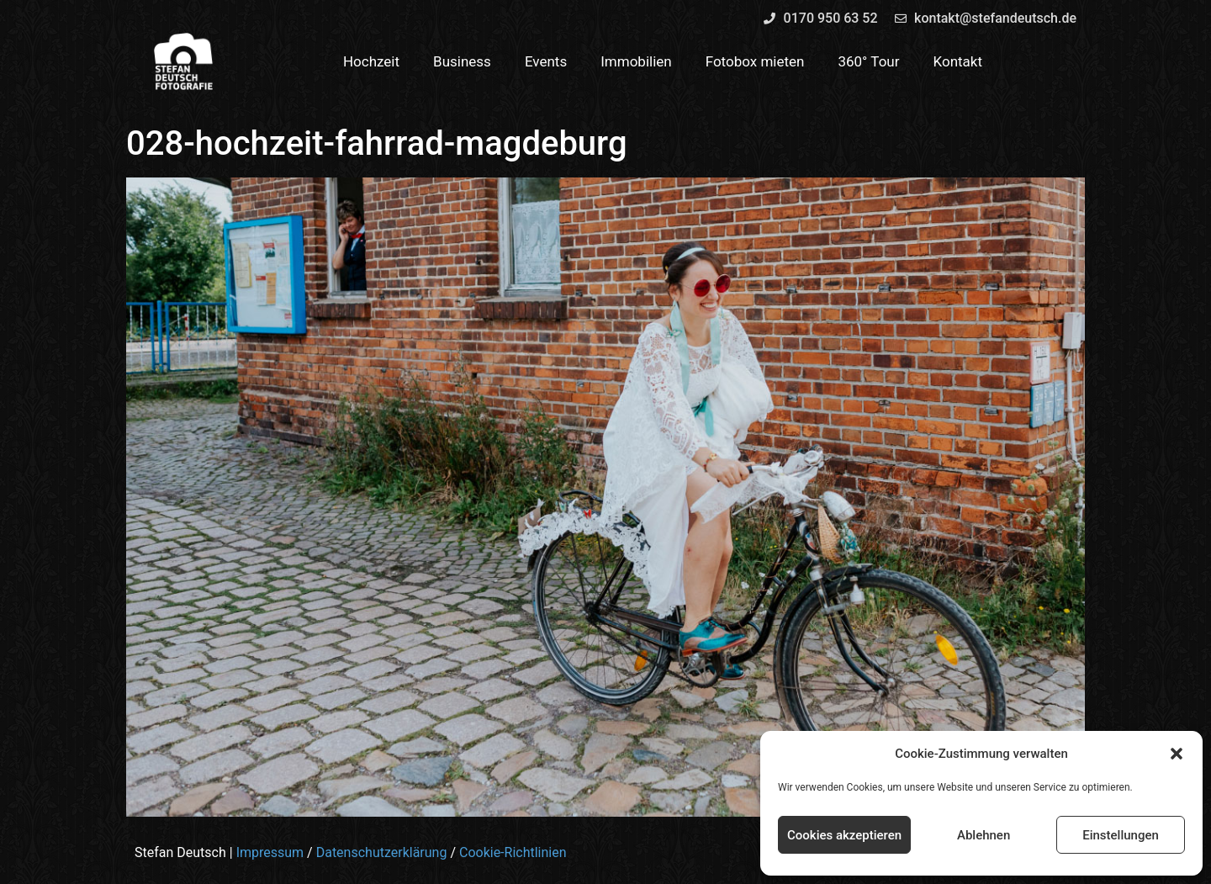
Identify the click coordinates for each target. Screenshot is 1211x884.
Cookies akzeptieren (844, 835)
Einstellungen (1120, 835)
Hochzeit (371, 61)
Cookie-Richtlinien (513, 852)
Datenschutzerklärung (381, 852)
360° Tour (868, 61)
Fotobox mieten (755, 61)
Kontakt (958, 61)
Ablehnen (983, 835)
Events (546, 61)
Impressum (270, 852)
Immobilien (636, 61)
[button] (1176, 753)
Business (462, 61)
